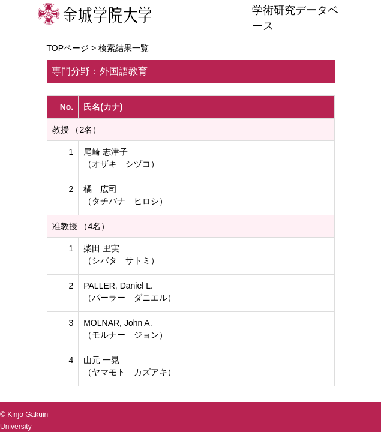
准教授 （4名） (81, 226)
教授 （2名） (76, 129)
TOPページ (68, 48)
